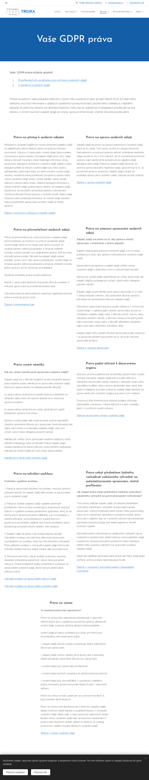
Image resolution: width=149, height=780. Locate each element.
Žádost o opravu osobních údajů (94, 182)
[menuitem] (59, 11)
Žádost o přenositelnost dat (19, 304)
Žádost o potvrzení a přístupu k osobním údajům (30, 213)
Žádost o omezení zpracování (92, 347)
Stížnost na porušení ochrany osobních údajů (100, 415)
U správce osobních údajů (34, 85)
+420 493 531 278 (136, 2)
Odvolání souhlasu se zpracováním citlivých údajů (30, 578)
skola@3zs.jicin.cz (115, 2)
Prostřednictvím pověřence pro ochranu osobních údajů (52, 80)
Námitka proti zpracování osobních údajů (25, 457)
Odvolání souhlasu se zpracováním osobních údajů (30, 586)
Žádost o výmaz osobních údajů (58, 733)
